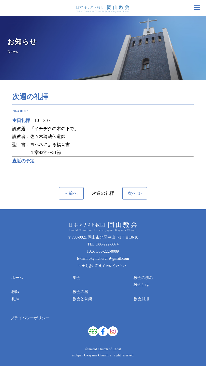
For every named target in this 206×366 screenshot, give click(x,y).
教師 (15, 292)
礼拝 (15, 299)
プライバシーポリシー (30, 318)
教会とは (141, 284)
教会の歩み (143, 277)
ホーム (17, 277)
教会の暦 (80, 292)
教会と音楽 (82, 299)
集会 (76, 277)
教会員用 (141, 299)
